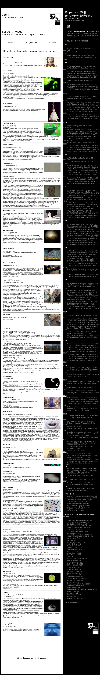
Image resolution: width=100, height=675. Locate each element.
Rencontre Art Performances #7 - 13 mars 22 (82, 178)
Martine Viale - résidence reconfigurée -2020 (82, 228)
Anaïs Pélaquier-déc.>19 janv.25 (82, 97)
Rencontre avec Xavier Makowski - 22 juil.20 (82, 237)
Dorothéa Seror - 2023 (74, 540)
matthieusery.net (7, 588)
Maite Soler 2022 (73, 551)
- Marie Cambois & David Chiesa (85, 400)
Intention (11, 42)
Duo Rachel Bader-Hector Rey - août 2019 (81, 256)
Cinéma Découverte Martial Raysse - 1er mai (82, 459)
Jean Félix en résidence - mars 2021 (79, 210)
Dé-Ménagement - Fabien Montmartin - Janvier (83, 393)
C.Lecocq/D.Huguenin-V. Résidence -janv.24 (82, 118)
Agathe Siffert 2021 (74, 553)
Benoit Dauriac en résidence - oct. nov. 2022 (82, 165)
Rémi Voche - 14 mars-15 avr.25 (82, 86)
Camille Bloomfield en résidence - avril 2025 (82, 84)
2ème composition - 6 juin (76, 474)
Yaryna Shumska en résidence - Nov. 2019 (81, 254)
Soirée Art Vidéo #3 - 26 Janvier (78, 410)
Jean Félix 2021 (73, 557)
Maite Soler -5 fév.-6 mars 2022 (82, 181)
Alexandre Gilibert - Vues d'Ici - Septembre (81, 443)
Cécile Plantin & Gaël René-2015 (78, 584)
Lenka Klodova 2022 (74, 549)
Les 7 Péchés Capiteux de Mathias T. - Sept (82, 456)
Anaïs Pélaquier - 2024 (74, 529)
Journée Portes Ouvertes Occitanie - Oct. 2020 (83, 231)
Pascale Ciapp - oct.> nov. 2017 (82, 322)
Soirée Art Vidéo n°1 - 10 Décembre (79, 454)
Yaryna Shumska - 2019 (75, 566)
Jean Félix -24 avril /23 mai (80, 208)
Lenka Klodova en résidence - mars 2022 (81, 180)
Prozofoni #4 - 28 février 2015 (77, 376)
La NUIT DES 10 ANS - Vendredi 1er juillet (81, 349)
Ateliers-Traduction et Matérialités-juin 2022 (82, 498)
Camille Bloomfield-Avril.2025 (77, 524)
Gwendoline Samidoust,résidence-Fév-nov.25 (82, 73)
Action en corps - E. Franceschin (78, 507)
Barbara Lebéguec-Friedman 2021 (79, 558)
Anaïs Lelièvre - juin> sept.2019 (82, 258)
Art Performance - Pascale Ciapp (78, 505)
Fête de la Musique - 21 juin (76, 445)
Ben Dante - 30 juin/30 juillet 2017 (83, 326)
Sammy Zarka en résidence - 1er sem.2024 (82, 109)
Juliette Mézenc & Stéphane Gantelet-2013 (82, 589)
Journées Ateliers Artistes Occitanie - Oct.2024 (83, 102)
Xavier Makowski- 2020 (75, 564)
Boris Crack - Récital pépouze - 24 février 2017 (83, 335)
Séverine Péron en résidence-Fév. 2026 (80, 55)
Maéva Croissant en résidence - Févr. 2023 (82, 151)
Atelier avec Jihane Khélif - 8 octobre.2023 (81, 131)
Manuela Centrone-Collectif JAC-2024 (80, 535)
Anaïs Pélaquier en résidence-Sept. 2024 (81, 104)
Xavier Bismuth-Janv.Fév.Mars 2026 (79, 520)
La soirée (51, 42)
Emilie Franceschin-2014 (75, 586)
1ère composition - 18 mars (76, 490)
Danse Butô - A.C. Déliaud (76, 511)
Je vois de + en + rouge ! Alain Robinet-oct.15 (82, 369)
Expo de (70, 269)
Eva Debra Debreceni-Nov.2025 (78, 522)
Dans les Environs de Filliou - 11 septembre (82, 470)
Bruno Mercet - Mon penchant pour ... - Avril (82, 434)
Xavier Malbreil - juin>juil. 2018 (81, 298)
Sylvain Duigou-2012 (74, 595)
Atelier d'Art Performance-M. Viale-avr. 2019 (82, 264)
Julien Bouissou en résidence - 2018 (79, 285)
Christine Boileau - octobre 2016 (82, 346)
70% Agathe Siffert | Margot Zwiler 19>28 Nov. (83, 192)
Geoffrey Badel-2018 (74, 575)
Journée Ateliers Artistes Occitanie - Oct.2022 (82, 167)
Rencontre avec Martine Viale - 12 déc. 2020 (82, 226)
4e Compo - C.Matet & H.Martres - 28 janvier (82, 437)
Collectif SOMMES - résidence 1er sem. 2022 (82, 171)
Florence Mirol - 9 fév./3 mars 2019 (83, 274)
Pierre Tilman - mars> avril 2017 (82, 332)
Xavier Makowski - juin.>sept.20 (82, 239)
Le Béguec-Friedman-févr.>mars (82, 212)
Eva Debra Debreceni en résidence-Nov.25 (81, 71)
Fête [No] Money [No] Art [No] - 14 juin (80, 479)
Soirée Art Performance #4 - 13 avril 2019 (81, 262)
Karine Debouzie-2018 (74, 573)
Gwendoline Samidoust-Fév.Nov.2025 (80, 526)
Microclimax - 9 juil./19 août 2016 (82, 347)
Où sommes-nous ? (73, 35)
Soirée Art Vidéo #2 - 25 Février (78, 436)
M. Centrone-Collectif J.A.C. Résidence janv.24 (83, 115)
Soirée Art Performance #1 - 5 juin (78, 457)
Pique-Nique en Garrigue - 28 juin (78, 472)
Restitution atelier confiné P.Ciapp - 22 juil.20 (82, 235)
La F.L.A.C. (71, 117)
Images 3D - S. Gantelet (75, 509)
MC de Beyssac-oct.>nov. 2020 (82, 230)
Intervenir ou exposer (74, 33)
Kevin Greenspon (34, 575)
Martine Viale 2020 (74, 560)
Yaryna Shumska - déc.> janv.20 (86, 244)
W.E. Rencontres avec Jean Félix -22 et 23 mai (83, 206)
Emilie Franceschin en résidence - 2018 (80, 303)
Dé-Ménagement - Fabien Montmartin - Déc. (82, 398)
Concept (69, 31)
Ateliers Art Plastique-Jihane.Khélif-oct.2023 (82, 496)
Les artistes (72, 602)
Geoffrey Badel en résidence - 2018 (79, 299)
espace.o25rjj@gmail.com (74, 20)
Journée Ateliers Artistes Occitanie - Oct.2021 (82, 197)
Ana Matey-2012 (72, 593)
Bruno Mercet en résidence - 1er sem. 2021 (82, 205)
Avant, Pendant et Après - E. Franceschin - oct (83, 382)
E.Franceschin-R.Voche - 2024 (77, 531)
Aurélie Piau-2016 (73, 582)
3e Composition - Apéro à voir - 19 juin (80, 446)
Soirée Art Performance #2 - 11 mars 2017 (81, 333)
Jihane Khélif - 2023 (74, 538)
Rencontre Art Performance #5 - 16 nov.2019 (82, 253)
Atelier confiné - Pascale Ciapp (77, 501)
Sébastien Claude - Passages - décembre (81, 468)
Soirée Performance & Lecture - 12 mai (80, 485)
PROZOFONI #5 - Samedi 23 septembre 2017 (83, 324)
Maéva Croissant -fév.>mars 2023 (87, 149)
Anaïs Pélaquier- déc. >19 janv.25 (83, 90)
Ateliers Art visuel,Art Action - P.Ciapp (80, 500)
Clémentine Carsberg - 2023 (76, 542)
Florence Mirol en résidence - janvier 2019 (81, 276)
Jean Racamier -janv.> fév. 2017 (82, 337)
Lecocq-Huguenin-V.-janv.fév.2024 (87, 117)
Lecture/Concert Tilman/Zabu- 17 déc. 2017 (82, 319)
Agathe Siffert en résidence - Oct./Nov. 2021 (82, 196)
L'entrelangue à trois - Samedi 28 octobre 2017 (83, 321)
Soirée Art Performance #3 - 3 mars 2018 (81, 307)
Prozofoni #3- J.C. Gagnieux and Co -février (82, 409)
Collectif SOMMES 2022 (75, 548)
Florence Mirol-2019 (74, 569)
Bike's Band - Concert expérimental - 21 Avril (82, 432)
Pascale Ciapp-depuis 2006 (76, 598)
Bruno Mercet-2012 (73, 597)
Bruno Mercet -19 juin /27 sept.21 (82, 203)
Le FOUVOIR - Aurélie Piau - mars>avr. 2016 (82, 356)
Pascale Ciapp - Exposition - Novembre (80, 488)
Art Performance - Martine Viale (78, 503)
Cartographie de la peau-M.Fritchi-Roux (80, 421)
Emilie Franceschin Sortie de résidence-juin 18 (83, 296)
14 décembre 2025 (81, 66)
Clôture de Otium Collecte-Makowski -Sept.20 (82, 233)
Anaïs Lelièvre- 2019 (74, 568)
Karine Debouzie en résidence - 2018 (80, 294)
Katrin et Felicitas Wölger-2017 (77, 578)
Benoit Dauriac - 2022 (74, 546)
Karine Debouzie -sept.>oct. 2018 (82, 292)
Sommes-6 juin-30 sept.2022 (81, 169)
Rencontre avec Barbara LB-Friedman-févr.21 (82, 214)
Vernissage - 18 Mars (74, 448)
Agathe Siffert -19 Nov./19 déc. (81, 190)
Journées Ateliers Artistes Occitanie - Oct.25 (82, 75)
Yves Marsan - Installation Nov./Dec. (79, 483)
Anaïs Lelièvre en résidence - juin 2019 (80, 260)
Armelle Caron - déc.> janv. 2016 (82, 367)
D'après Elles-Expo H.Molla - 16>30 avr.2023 (82, 147)
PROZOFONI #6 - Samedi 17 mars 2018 (81, 305)
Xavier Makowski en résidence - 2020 (80, 240)
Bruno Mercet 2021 (74, 555)
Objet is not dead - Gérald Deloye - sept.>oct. (82, 401)
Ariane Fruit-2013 (73, 591)
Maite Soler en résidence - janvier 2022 (80, 183)
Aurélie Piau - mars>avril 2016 (81, 358)
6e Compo (70, 400)
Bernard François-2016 (75, 580)
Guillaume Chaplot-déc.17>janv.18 (83, 308)
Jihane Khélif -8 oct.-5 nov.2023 (86, 133)
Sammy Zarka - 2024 (74, 533)
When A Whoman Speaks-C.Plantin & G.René (83, 374)
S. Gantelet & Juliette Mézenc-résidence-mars (83, 407)
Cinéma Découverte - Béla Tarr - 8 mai (80, 476)
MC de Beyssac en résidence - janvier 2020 (82, 242)
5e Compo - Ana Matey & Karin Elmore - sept (82, 416)
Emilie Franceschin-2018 (75, 577)
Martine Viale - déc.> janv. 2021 (82, 224)
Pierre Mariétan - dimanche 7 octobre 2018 (81, 290)
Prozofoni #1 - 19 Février (75, 450)
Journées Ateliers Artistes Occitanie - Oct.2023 (83, 129)
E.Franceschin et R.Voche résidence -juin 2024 (83, 106)
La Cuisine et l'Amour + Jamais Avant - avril (82, 461)
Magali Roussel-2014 (74, 587)
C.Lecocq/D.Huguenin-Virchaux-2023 (80, 537)
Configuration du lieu (90, 33)
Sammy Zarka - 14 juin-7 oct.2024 (83, 108)
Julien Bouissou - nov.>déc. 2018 (82, 283)
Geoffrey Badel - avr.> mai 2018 (82, 301)
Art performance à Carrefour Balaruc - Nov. (81, 441)
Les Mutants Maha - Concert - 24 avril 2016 (82, 355)
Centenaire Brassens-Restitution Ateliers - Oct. (83, 194)
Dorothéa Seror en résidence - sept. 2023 (81, 137)
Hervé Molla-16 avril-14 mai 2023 (86, 146)
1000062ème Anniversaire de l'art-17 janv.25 (82, 88)
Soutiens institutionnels (90, 35)
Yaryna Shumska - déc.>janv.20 (86, 251)
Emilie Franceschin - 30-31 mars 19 (85, 269)
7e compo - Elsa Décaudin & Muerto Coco (81, 391)
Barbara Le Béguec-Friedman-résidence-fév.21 (83, 215)
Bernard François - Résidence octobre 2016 (82, 344)
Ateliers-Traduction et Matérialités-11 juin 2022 (83, 172)
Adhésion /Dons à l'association (77, 37)
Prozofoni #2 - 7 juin (74, 427)
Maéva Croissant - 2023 (75, 544)
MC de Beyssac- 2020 (74, 562)
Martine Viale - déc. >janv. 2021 (82, 217)
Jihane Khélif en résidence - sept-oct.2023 (81, 135)
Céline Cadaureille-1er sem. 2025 (78, 528)
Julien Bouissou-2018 (74, 571)
